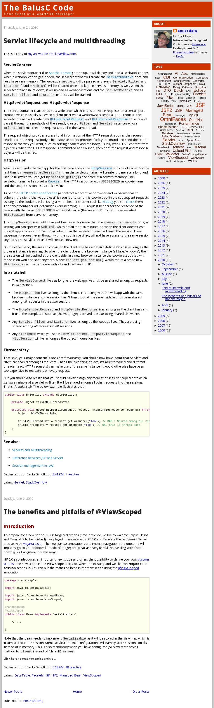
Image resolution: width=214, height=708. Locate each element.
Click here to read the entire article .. (29, 654)
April (165, 305)
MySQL (194, 115)
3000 (161, 178)
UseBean (197, 151)
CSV (167, 84)
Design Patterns (182, 87)
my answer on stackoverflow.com (52, 54)
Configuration (182, 80)
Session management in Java (33, 461)
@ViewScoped (128, 563)
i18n (174, 101)
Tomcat (178, 147)
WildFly (192, 161)
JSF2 (55, 671)
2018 (161, 221)
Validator (172, 154)
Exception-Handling (180, 94)
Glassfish (190, 98)
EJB (159, 94)
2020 (161, 212)
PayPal (180, 56)
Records (200, 130)
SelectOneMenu (172, 136)
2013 (161, 245)
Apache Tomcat (60, 73)
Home (77, 687)
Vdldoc (161, 158)
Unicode (165, 150)
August (167, 274)
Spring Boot (193, 140)
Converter (198, 80)
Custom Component (184, 84)
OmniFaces (173, 119)
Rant (190, 130)
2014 (161, 240)
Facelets (38, 671)
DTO (167, 90)
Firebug (107, 200)
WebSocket (197, 157)
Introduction (18, 522)
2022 (161, 202)
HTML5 (165, 101)
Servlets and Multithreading (32, 445)
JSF (47, 671)
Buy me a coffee (183, 52)
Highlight (202, 98)
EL (166, 94)
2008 (161, 321)
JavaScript (165, 106)
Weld (168, 161)
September (170, 269)
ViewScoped (92, 671)
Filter (170, 97)
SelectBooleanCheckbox (189, 133)
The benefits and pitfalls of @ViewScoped (72, 507)
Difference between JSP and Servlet (37, 453)
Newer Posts (12, 687)
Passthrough (170, 124)
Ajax (184, 73)
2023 (161, 197)
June (165, 283)
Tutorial (200, 147)
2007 (161, 325)
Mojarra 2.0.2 (32, 539)
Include (197, 101)
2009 (161, 316)
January (167, 310)
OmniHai (195, 120)
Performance (189, 123)
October (168, 264)
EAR (188, 91)
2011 (161, 255)
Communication (183, 77)
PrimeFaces (165, 130)
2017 (161, 226)
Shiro (180, 140)
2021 (161, 207)
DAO (202, 84)
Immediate (185, 101)
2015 (161, 236)
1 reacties (72, 470)
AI (176, 73)
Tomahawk (163, 147)
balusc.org (198, 44)
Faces (160, 97)
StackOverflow (36, 478)
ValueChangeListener (194, 154)
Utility (159, 154)
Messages (181, 115)
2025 (161, 188)
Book (157, 78)
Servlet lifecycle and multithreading (64, 40)
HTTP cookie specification (38, 191)
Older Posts (141, 687)
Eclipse (200, 90)
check (130, 200)
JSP (179, 110)
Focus (180, 98)
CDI (166, 77)
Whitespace (179, 161)
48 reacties (73, 663)
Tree (189, 147)
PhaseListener (168, 127)
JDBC (180, 106)
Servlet (19, 478)
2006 (161, 330)
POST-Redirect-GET (193, 127)
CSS (160, 84)
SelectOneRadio (193, 136)
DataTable (22, 671)
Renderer (168, 133)
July (164, 279)
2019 (161, 217)
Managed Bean (70, 671)
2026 (161, 183)
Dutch (178, 90)
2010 (161, 260)
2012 (161, 250)
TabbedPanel (194, 144)
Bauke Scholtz (187, 31)
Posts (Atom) (33, 696)
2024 (161, 193)
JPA (190, 106)
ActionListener (165, 74)
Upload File (181, 150)
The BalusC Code (39, 7)
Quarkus (180, 130)
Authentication (198, 74)
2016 (161, 231)
